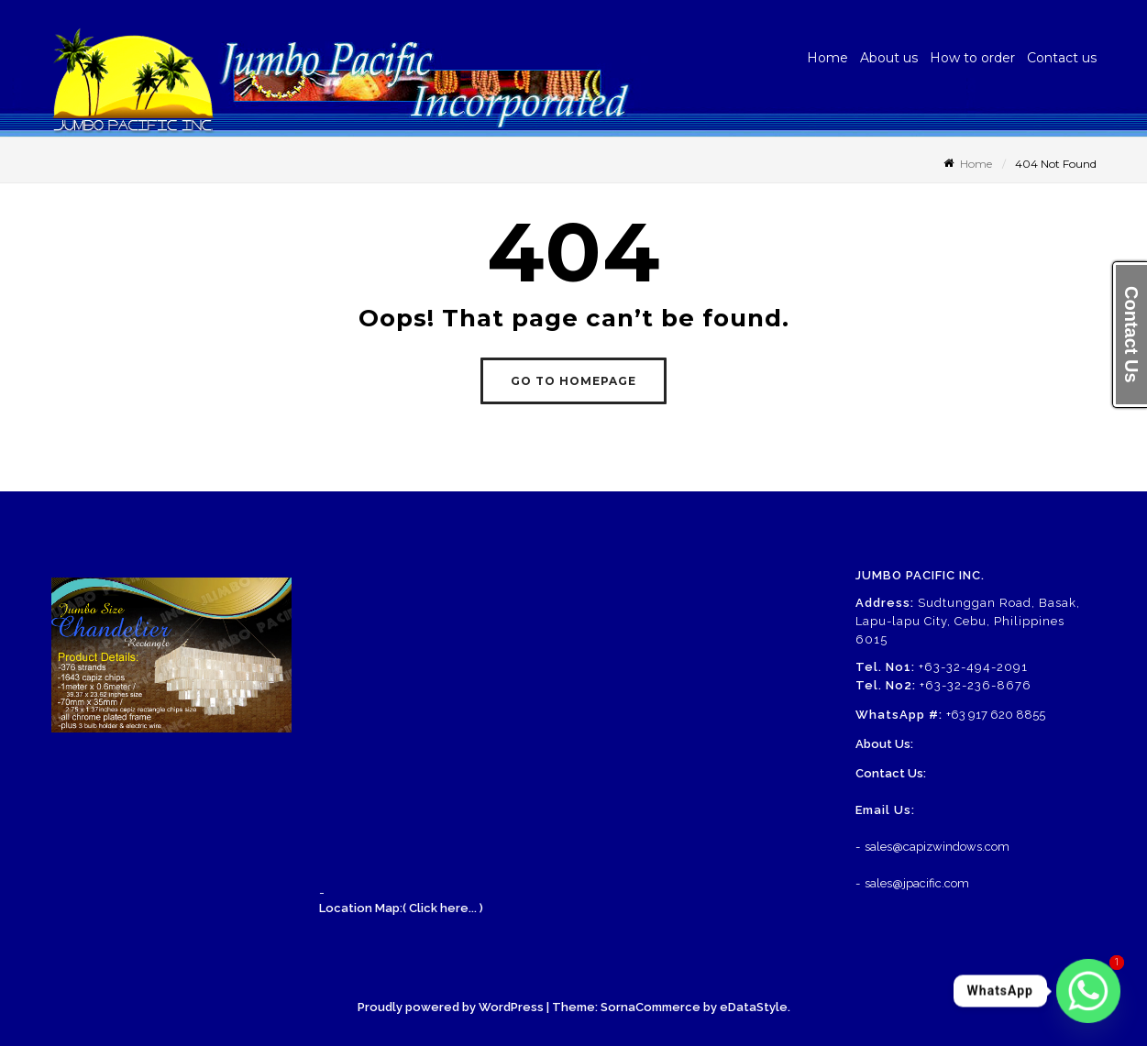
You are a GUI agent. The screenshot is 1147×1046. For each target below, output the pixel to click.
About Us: (884, 744)
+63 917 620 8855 (995, 714)
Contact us (1062, 58)
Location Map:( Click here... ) (401, 908)
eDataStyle (754, 1007)
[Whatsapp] (1088, 991)
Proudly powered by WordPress (451, 1007)
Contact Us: (890, 773)
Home (827, 58)
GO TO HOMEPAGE (573, 381)
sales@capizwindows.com (937, 846)
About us (889, 58)
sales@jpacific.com (917, 883)
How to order (972, 58)
